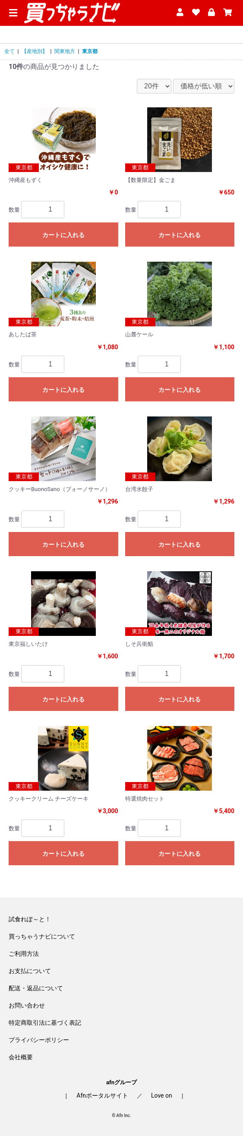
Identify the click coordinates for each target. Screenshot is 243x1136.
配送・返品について (36, 988)
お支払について (30, 970)
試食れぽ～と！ (30, 919)
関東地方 (64, 51)
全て (9, 51)
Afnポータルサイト (102, 1095)
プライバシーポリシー (39, 1039)
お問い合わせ (27, 1005)
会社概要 (21, 1057)
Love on (161, 1095)
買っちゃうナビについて (42, 936)
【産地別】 (34, 51)
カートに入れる (63, 235)
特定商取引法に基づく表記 (45, 1022)
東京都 (90, 51)
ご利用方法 (24, 953)
